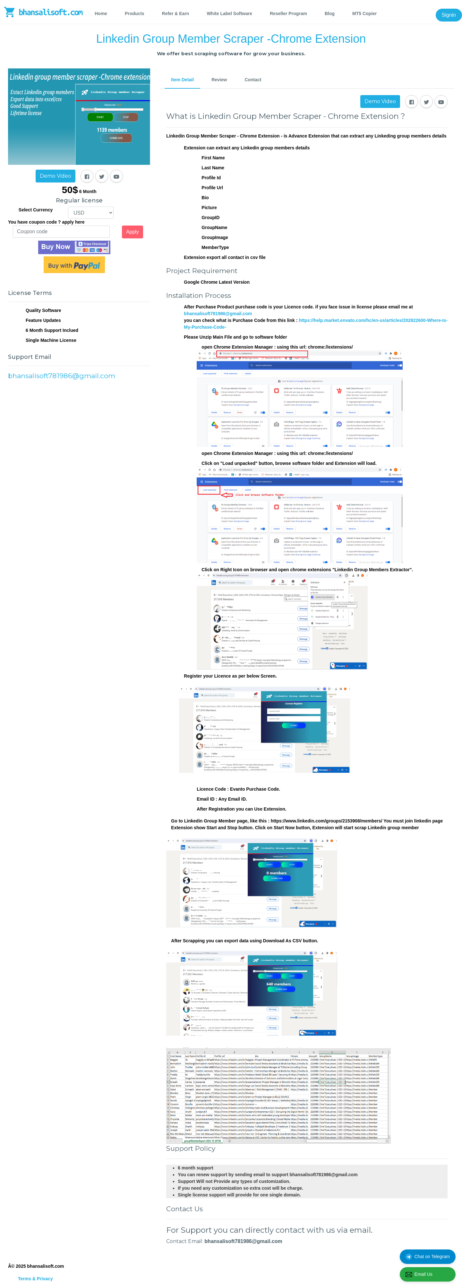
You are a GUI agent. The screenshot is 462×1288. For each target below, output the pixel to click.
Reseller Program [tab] (288, 13)
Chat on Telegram (428, 1257)
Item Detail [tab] (182, 79)
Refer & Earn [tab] (175, 13)
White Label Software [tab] (229, 13)
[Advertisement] (79, 452)
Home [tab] (101, 13)
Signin (449, 15)
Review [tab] (219, 79)
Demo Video (55, 176)
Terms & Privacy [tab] (35, 1278)
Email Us (419, 1274)
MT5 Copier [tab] (364, 13)
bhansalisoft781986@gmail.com (218, 313)
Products (134, 13)
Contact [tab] (252, 79)
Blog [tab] (330, 13)
